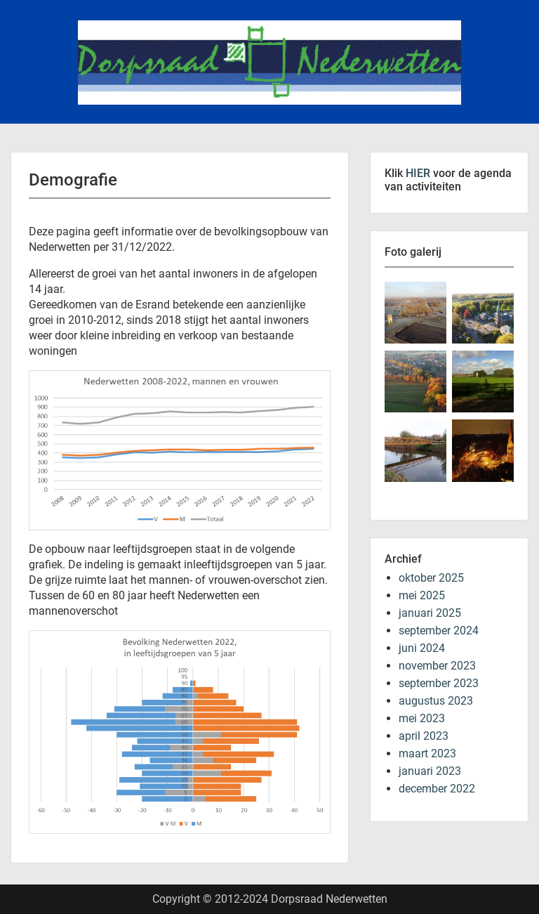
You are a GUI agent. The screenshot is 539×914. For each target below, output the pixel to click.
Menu (25, 10)
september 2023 (439, 683)
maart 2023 (427, 753)
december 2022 (437, 788)
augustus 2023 (436, 700)
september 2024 (439, 630)
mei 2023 (422, 718)
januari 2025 (430, 613)
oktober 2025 (431, 578)
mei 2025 (422, 595)
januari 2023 (430, 771)
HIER (418, 173)
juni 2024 (422, 648)
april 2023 (423, 736)
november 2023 (437, 665)
